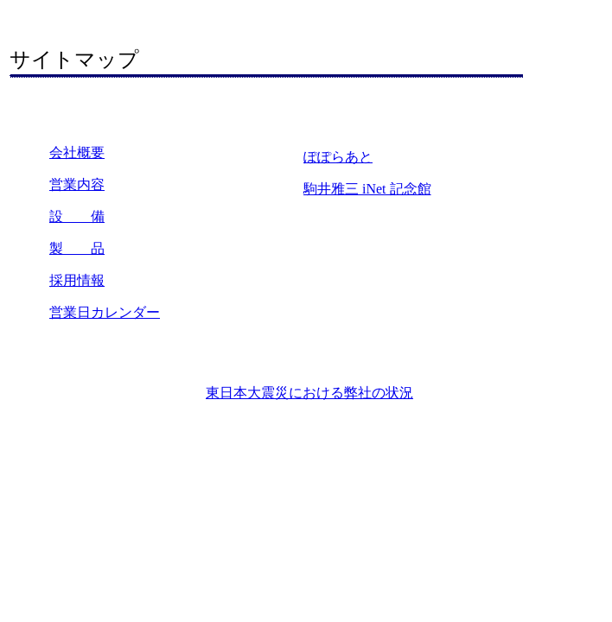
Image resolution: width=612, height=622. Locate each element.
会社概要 (77, 152)
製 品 (77, 248)
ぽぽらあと (338, 156)
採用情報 (77, 280)
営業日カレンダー (104, 312)
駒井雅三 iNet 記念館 (367, 188)
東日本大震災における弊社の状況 (309, 392)
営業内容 (77, 184)
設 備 (77, 216)
